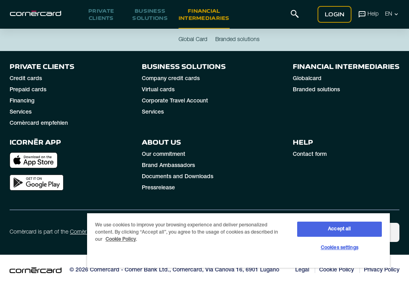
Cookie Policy (336, 270)
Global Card (193, 40)
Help (368, 14)
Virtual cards (158, 90)
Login (334, 14)
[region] (238, 240)
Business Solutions (150, 14)
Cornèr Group (86, 232)
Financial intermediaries (204, 14)
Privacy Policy (381, 270)
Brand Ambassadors (168, 166)
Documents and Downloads (177, 177)
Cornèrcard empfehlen (39, 123)
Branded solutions (316, 90)
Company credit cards (171, 79)
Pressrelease (158, 188)
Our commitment (163, 154)
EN (392, 14)
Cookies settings (339, 248)
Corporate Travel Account (175, 101)
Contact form (310, 154)
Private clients (101, 14)
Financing (22, 101)
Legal (302, 270)
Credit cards (26, 79)
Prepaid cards (28, 90)
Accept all (339, 229)
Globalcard (307, 79)
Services (21, 112)
